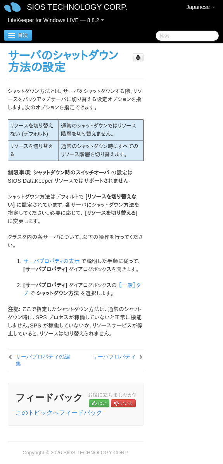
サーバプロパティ (114, 356)
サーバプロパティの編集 (43, 360)
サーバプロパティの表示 (51, 261)
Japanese (200, 7)
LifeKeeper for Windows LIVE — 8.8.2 (56, 20)
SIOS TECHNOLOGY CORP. (77, 7)
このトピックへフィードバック (59, 412)
